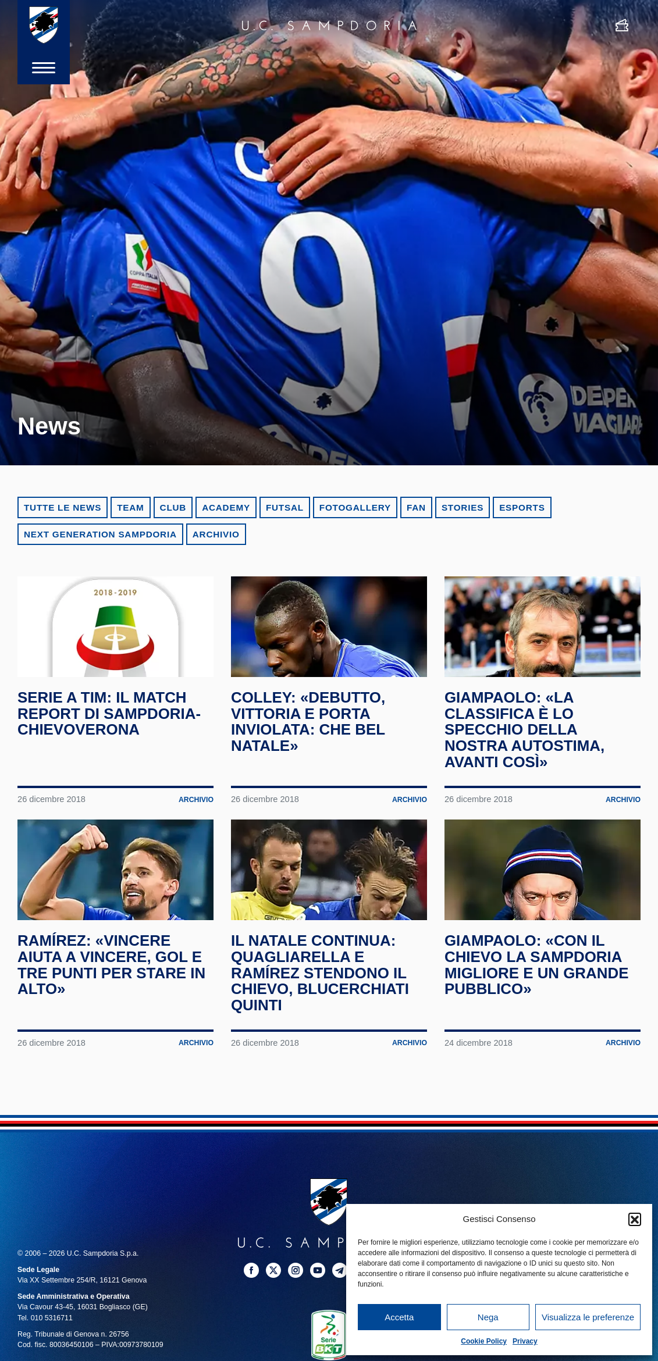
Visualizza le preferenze (588, 1317)
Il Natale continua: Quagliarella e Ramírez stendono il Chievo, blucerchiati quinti (321, 989)
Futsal (285, 507)
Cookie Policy (484, 1341)
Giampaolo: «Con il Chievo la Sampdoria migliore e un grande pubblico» (538, 981)
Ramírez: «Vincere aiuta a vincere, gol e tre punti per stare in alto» (113, 981)
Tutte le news (62, 507)
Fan (416, 507)
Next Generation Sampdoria (100, 534)
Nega (488, 1317)
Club (173, 507)
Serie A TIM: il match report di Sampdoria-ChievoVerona (110, 721)
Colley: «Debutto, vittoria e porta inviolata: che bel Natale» (309, 730)
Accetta (399, 1317)
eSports (522, 507)
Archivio (216, 534)
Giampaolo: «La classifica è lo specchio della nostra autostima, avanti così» (525, 738)
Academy (226, 507)
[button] (635, 1219)
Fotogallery (355, 507)
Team (130, 507)
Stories (462, 507)
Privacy (525, 1341)
